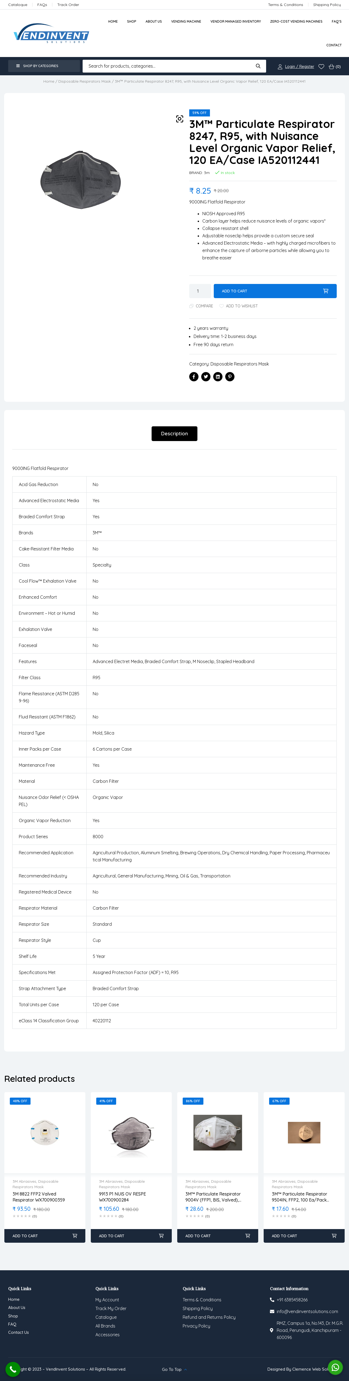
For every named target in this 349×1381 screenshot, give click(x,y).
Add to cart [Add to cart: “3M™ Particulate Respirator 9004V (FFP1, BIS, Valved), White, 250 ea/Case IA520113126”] (198, 1235)
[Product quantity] (200, 291)
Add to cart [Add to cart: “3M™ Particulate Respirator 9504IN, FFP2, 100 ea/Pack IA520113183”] (284, 1235)
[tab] (174, 433)
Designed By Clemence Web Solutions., (304, 1369)
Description (174, 433)
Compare (204, 306)
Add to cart (234, 291)
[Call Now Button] (12, 1369)
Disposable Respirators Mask (84, 81)
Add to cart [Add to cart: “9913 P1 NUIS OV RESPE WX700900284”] (111, 1235)
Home (48, 81)
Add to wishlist (242, 306)
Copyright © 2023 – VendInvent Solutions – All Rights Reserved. (67, 1369)
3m (207, 172)
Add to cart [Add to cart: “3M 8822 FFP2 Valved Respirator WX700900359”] (25, 1235)
